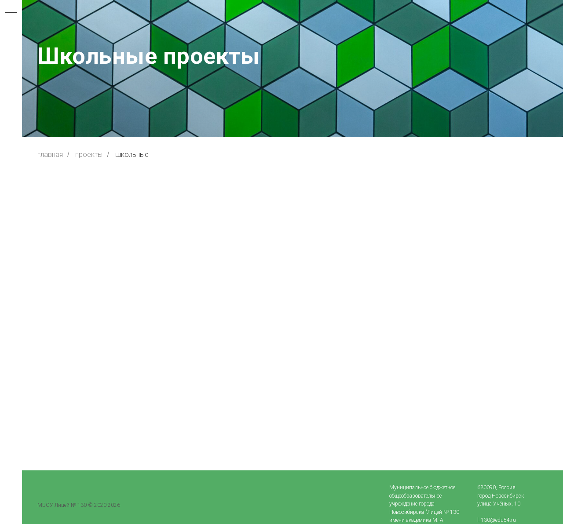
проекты (88, 154)
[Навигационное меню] (11, 13)
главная (50, 154)
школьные (132, 154)
